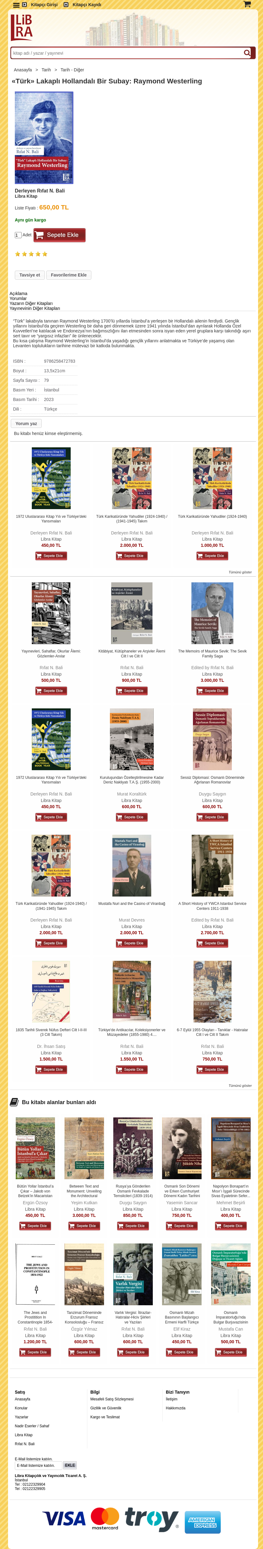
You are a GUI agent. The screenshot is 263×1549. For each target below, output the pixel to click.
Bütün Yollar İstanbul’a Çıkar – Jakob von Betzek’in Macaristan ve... (35, 1193)
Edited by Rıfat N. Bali (212, 667)
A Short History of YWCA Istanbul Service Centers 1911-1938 (212, 906)
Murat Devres (132, 920)
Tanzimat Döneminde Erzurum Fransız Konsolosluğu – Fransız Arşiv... (84, 1320)
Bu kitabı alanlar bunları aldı (59, 1102)
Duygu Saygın (212, 793)
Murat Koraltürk (132, 793)
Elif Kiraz (181, 1329)
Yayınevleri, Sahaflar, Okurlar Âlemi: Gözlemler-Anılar (51, 653)
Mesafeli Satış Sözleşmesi (112, 1399)
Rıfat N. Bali (51, 667)
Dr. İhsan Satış (51, 1046)
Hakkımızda (175, 1408)
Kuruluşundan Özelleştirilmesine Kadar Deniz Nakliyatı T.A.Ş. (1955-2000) (132, 780)
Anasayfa (23, 69)
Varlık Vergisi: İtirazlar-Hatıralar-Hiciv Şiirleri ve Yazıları (133, 1317)
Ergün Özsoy (35, 1202)
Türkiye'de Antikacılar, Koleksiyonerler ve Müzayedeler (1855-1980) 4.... (131, 1032)
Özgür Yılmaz (84, 1329)
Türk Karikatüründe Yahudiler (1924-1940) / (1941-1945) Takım (131, 519)
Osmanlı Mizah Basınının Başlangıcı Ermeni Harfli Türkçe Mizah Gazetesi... (182, 1320)
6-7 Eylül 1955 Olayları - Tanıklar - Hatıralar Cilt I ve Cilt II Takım (212, 1032)
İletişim (171, 1399)
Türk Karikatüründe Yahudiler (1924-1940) (212, 516)
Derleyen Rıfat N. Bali (51, 532)
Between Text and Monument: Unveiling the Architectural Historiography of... (84, 1193)
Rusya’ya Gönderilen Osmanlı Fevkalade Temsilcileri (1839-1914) (132, 1191)
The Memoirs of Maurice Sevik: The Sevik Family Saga (212, 653)
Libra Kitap (51, 539)
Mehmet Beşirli (230, 1202)
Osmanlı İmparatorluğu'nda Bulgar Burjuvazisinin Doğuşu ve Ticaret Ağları (231, 1322)
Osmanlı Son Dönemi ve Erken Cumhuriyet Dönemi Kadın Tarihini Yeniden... (182, 1193)
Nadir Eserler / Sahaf (32, 1426)
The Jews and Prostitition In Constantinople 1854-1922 (35, 1320)
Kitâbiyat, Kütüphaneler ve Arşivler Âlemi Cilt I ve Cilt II (131, 653)
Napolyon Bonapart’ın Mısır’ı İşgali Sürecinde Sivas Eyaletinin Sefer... (230, 1191)
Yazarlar (21, 1417)
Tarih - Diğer (73, 69)
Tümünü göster (240, 572)
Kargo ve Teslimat (105, 1417)
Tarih (47, 69)
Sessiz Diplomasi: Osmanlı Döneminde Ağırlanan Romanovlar (212, 780)
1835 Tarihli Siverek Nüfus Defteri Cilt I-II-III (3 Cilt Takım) (51, 1032)
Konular (21, 1408)
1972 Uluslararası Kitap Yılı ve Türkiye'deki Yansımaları (51, 519)
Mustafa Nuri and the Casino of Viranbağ (131, 903)
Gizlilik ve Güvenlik (106, 1408)
